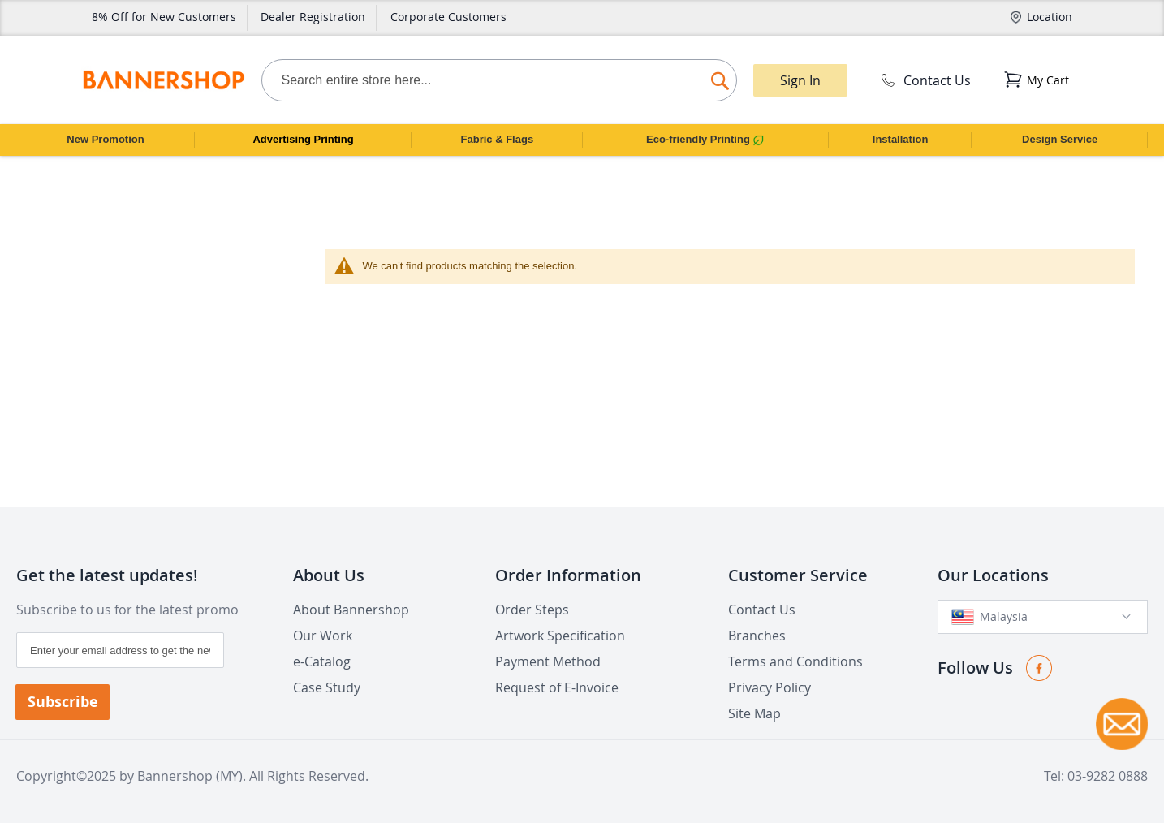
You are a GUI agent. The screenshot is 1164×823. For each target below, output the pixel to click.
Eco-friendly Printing (705, 139)
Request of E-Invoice (557, 687)
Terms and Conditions (795, 661)
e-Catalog (322, 661)
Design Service (1059, 139)
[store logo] (163, 80)
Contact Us (924, 80)
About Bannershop (351, 609)
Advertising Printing (302, 139)
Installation (901, 139)
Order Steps (532, 609)
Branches (757, 635)
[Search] (720, 76)
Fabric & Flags (497, 139)
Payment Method (548, 661)
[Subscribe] (62, 702)
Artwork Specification (560, 635)
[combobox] (499, 80)
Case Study (326, 687)
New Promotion (105, 139)
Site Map (754, 713)
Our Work (322, 635)
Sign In (800, 80)
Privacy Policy (769, 687)
